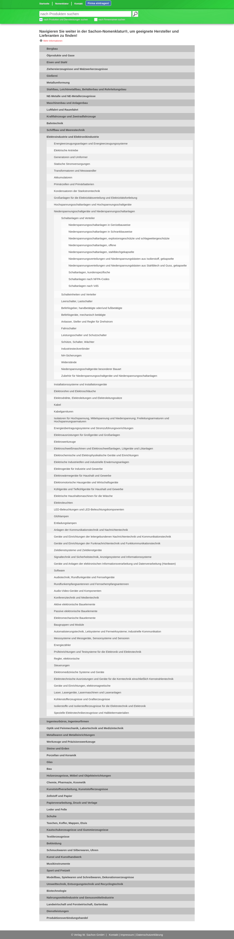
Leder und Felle (57, 809)
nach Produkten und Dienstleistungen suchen (66, 19)
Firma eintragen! (98, 3)
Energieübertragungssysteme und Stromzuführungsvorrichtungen (93, 428)
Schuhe (51, 816)
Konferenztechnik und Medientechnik (76, 597)
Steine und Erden (58, 748)
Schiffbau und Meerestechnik (66, 130)
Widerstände (69, 362)
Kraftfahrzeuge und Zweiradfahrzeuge (71, 116)
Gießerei (52, 75)
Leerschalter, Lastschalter (77, 301)
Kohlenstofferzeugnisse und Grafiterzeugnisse (82, 699)
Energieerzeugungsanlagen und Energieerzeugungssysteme (91, 143)
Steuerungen (62, 665)
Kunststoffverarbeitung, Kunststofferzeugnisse (77, 789)
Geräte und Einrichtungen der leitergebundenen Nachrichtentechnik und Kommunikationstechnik (112, 536)
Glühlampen (61, 516)
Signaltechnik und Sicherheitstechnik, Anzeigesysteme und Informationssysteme (103, 556)
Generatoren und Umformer (71, 157)
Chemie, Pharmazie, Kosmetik (66, 782)
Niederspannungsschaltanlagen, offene (92, 245)
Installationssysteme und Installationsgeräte (80, 384)
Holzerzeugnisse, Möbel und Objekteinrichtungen (79, 775)
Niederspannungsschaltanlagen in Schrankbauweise (100, 231)
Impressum (127, 934)
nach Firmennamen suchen (112, 19)
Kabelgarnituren (63, 411)
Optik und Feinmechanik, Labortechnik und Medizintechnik (85, 728)
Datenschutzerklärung (149, 934)
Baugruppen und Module (69, 624)
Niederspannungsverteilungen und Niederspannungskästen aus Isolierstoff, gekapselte (121, 258)
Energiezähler (62, 645)
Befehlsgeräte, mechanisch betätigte (83, 314)
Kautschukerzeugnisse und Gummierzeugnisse (77, 829)
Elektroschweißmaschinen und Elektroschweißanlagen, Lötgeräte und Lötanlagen (103, 448)
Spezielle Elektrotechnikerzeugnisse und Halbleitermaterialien (91, 712)
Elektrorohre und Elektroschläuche (75, 391)
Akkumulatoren (63, 177)
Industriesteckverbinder (75, 348)
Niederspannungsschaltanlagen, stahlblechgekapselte (101, 251)
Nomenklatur (62, 3)
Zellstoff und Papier (59, 795)
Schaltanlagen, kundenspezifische (89, 272)
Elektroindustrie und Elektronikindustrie (73, 136)
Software (59, 570)
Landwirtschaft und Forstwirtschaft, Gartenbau (77, 904)
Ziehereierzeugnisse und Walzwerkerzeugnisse (77, 69)
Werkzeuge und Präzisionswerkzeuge (71, 741)
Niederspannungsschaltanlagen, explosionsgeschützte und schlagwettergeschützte (119, 238)
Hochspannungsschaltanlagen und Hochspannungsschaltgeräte (92, 204)
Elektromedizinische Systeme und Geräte (79, 672)
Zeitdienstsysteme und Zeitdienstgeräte (78, 550)
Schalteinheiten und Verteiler (78, 294)
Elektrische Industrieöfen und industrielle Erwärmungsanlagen (91, 462)
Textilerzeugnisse (58, 836)
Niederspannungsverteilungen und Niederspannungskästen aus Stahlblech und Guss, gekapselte (128, 265)
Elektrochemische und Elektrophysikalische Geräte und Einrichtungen (96, 455)
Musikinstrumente (58, 863)
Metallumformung (58, 82)
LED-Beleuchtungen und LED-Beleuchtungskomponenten (89, 509)
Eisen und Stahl (57, 62)
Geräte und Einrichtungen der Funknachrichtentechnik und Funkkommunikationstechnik (107, 543)
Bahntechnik (55, 123)
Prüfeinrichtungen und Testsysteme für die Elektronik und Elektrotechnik (97, 651)
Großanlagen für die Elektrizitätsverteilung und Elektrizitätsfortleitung (95, 197)
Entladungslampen (65, 523)
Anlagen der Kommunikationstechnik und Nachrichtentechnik (91, 529)
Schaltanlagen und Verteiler (78, 218)
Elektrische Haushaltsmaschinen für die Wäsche (83, 495)
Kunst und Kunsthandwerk (64, 856)
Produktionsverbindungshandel (67, 917)
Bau (49, 768)
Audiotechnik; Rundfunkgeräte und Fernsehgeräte (84, 577)
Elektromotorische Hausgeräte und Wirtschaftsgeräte (86, 482)
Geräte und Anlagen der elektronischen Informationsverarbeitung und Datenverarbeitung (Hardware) (115, 563)
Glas (50, 762)
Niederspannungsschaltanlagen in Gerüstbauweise (100, 224)
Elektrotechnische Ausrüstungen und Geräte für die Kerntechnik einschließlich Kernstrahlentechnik (113, 678)
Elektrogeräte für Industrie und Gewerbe (78, 468)
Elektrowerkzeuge (65, 441)
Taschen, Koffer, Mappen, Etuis (67, 823)
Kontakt (78, 3)
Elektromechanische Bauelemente (75, 617)
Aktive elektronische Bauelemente (74, 604)
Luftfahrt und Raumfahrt (62, 109)
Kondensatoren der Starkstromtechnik (77, 190)
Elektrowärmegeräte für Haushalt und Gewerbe (82, 475)
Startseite (44, 3)
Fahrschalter (68, 328)
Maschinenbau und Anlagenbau (67, 102)
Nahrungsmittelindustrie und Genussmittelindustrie (80, 897)
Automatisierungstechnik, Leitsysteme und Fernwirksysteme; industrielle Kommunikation (107, 631)
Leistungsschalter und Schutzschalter (84, 335)
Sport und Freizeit (58, 870)
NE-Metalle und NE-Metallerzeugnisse (71, 96)
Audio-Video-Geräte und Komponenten (77, 590)
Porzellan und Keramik (61, 755)
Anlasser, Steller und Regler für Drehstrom (87, 321)
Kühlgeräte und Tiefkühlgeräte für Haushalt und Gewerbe (88, 489)
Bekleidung (54, 843)
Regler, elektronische (67, 658)
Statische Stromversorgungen (72, 163)
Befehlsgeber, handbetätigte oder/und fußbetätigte (91, 308)
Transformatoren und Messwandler (75, 170)
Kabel (57, 404)
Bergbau (52, 48)
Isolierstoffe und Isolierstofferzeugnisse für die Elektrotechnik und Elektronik (100, 706)
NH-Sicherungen (71, 355)
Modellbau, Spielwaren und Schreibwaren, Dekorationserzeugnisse (90, 877)
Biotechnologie (56, 890)
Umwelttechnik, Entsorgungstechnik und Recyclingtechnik (85, 884)
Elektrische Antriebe (66, 150)
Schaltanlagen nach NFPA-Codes (89, 279)
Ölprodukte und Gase (61, 55)
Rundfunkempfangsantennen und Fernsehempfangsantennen (91, 584)
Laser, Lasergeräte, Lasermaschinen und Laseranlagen (87, 692)
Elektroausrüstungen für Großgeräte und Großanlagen (87, 434)
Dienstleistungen (58, 911)
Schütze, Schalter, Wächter (77, 341)
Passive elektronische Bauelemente (75, 611)
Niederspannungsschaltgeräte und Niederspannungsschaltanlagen (94, 211)
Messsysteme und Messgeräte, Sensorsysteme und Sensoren (91, 638)
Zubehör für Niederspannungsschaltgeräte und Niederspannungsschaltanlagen (109, 375)
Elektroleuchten (63, 502)
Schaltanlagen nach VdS (84, 285)
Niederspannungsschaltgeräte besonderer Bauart (91, 369)
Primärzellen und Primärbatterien (74, 184)
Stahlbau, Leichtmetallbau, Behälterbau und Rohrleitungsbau (86, 89)
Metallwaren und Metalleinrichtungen (71, 734)
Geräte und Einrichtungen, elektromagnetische (82, 685)
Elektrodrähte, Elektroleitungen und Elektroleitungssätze (88, 397)
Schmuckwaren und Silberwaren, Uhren (72, 850)
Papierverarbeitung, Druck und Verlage (72, 802)
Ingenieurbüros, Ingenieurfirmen (68, 721)
